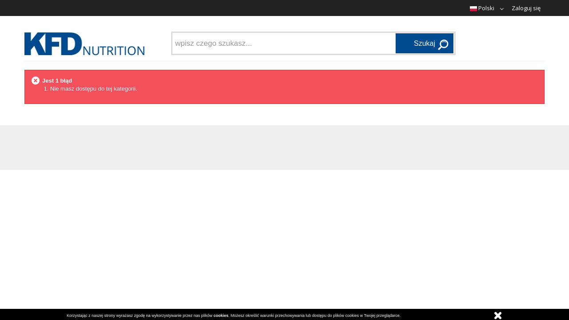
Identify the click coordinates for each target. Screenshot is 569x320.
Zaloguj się (526, 8)
